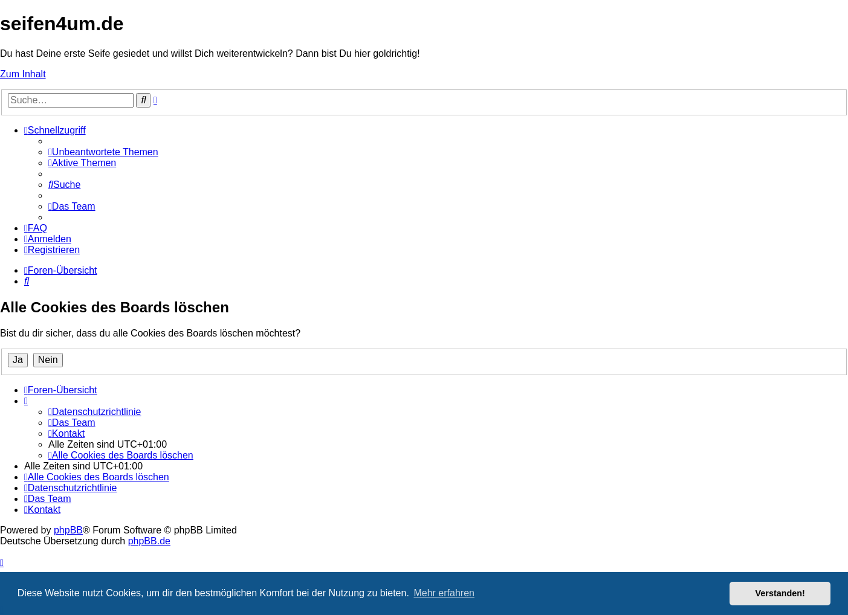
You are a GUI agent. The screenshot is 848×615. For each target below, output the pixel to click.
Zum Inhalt (23, 74)
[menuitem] (103, 152)
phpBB (68, 530)
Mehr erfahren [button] (443, 593)
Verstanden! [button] (780, 593)
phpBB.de (149, 541)
